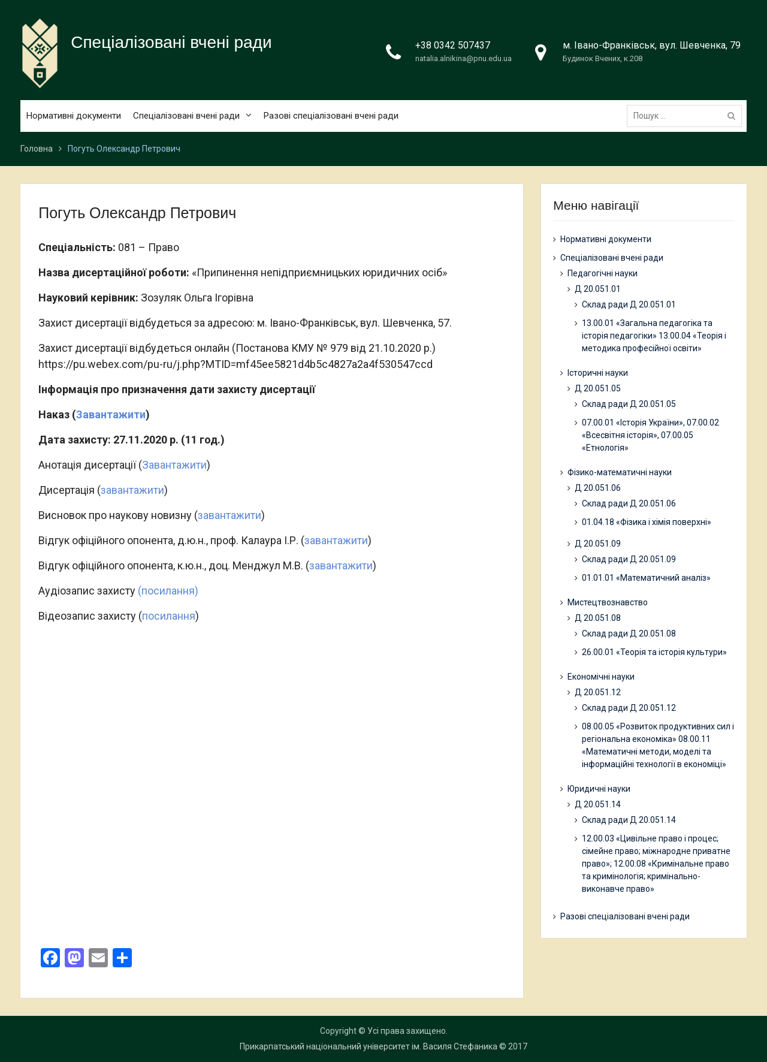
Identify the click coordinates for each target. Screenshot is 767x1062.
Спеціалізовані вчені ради (171, 42)
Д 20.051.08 (598, 618)
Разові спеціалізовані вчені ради (331, 115)
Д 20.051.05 (598, 388)
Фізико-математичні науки (619, 472)
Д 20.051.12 (598, 692)
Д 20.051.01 (598, 289)
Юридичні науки (598, 789)
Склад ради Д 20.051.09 (629, 559)
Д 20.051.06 (598, 488)
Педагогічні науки (602, 273)
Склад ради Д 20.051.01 (629, 304)
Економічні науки (601, 676)
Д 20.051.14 (598, 804)
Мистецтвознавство (607, 602)
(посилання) (168, 590)
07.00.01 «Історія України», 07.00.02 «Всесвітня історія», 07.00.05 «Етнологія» (650, 435)
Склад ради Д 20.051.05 (629, 404)
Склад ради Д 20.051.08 (629, 633)
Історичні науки (597, 373)
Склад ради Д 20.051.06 (629, 503)
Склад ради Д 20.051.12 (629, 708)
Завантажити (111, 414)
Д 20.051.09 (598, 543)
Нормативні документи (73, 115)
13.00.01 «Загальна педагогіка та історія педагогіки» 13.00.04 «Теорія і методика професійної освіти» (654, 335)
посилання (168, 616)
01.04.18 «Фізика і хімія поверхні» (646, 522)
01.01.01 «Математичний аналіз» (646, 578)
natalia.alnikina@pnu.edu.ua (463, 58)
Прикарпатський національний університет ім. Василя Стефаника (368, 1046)
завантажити (132, 490)
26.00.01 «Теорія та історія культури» (654, 652)
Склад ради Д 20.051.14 (629, 820)
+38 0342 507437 (452, 45)
